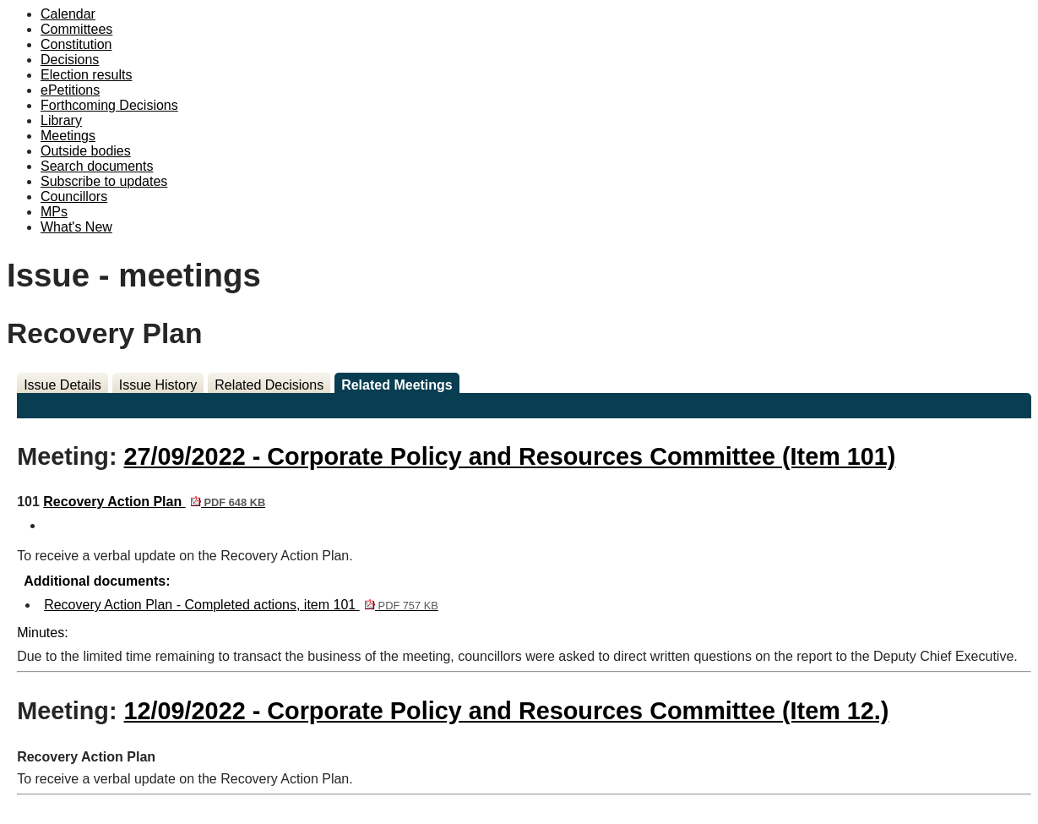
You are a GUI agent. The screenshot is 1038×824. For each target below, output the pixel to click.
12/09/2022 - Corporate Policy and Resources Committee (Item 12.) (506, 710)
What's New (76, 227)
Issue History (158, 385)
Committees (76, 29)
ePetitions (70, 90)
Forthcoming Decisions (109, 105)
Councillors (74, 196)
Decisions (70, 59)
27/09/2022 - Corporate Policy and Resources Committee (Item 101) (510, 456)
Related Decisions (269, 385)
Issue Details (62, 385)
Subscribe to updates (104, 181)
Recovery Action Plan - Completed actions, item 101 (241, 605)
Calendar (68, 14)
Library (61, 120)
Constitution (76, 44)
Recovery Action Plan (154, 501)
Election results (87, 75)
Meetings (68, 135)
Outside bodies (86, 151)
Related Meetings (397, 385)
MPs (54, 212)
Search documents (97, 166)
